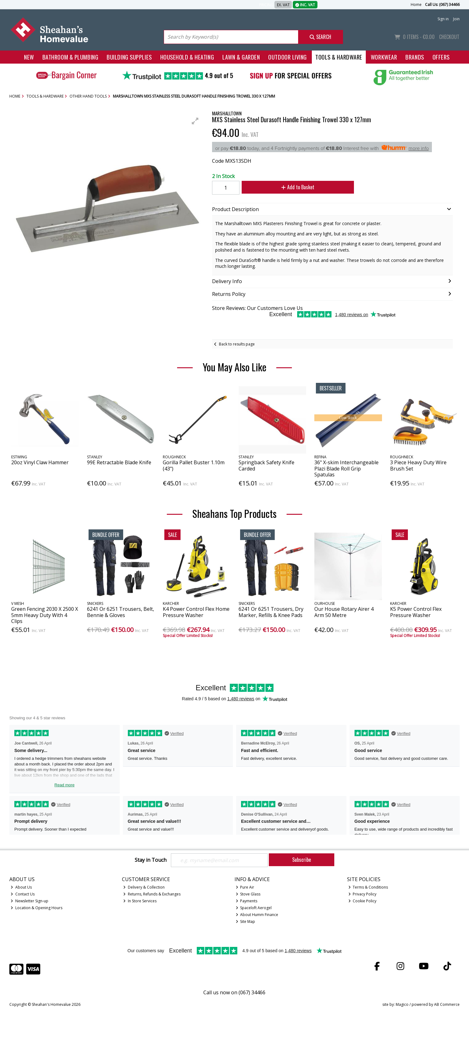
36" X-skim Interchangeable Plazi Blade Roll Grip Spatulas (346, 468)
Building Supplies (129, 57)
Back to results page (237, 344)
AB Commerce (447, 1004)
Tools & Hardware (338, 57)
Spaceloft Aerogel (254, 907)
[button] (195, 121)
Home (416, 4)
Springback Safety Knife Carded (266, 465)
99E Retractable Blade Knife (119, 462)
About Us (21, 887)
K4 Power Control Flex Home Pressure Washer (196, 611)
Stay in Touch (151, 860)
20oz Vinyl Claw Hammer (40, 462)
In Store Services (140, 901)
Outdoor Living (287, 57)
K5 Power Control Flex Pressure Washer (416, 611)
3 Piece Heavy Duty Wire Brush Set (418, 465)
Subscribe (301, 859)
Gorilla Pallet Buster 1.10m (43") (194, 465)
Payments (247, 901)
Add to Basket (297, 187)
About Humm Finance (257, 914)
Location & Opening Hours (36, 907)
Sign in (443, 19)
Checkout (449, 37)
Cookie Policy (362, 901)
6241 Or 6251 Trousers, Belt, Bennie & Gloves (120, 611)
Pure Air (245, 887)
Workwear (384, 57)
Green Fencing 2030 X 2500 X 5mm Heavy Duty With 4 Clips (44, 614)
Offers (441, 57)
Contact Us (23, 894)
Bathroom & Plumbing (70, 57)
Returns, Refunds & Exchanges (152, 894)
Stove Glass (248, 894)
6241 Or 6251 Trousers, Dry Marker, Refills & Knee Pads (271, 611)
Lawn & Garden (241, 57)
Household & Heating (187, 57)
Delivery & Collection (144, 887)
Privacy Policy (362, 894)
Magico (402, 1004)
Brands (414, 57)
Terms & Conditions (368, 887)
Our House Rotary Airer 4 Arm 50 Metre (344, 611)
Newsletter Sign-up (29, 901)
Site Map (245, 921)
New (29, 57)
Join (456, 19)
